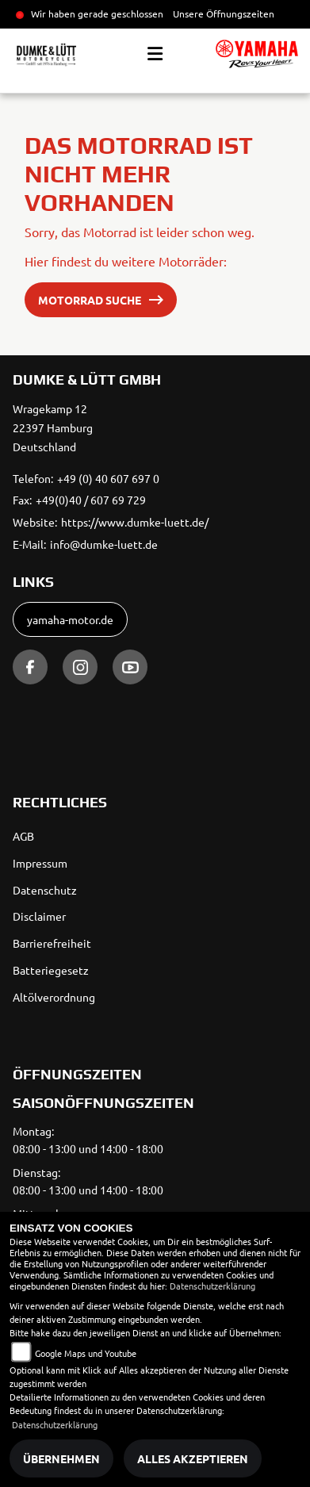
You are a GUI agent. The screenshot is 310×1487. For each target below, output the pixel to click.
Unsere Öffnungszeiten (223, 13)
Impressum (40, 863)
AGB (23, 836)
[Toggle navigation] (155, 53)
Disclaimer (39, 916)
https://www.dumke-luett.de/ (135, 522)
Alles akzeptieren (192, 1458)
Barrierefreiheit (52, 943)
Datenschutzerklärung (212, 1285)
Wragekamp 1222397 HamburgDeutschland (53, 427)
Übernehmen (61, 1458)
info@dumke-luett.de (104, 544)
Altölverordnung (54, 997)
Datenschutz (45, 890)
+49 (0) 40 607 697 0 (108, 478)
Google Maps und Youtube (85, 1353)
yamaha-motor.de (70, 619)
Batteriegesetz (51, 970)
